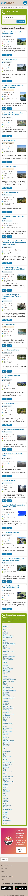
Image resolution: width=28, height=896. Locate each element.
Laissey (5, 718)
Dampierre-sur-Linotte (8, 681)
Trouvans (5, 801)
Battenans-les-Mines (8, 636)
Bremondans (6, 650)
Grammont (6, 703)
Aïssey (4, 629)
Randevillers (6, 767)
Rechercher (21, 21)
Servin (4, 789)
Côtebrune (6, 665)
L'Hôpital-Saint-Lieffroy (8, 714)
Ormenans (6, 750)
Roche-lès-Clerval (7, 772)
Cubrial (5, 673)
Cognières (5, 664)
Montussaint (6, 745)
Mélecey (5, 736)
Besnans (5, 639)
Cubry (4, 675)
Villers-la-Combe (7, 820)
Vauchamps (6, 806)
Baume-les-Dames (7, 637)
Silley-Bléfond (6, 790)
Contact (3, 879)
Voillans (5, 823)
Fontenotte (6, 692)
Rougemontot (6, 778)
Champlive (5, 654)
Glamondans (6, 695)
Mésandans (6, 737)
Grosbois (5, 704)
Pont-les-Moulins (7, 762)
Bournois (5, 645)
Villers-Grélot (6, 819)
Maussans (5, 734)
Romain (5, 775)
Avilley (4, 634)
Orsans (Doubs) (7, 751)
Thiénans (5, 797)
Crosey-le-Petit (6, 672)
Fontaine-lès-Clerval (8, 687)
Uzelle (4, 803)
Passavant (5, 759)
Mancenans (6, 733)
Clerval (5, 662)
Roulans (5, 779)
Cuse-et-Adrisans (7, 678)
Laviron (5, 725)
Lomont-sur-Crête (7, 728)
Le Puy (4, 726)
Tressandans (6, 800)
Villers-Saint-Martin (8, 822)
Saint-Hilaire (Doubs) (8, 783)
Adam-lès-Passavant (8, 628)
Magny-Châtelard (7, 731)
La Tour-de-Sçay (7, 717)
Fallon (4, 684)
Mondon (5, 739)
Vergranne (5, 814)
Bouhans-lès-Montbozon (9, 643)
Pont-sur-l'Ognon (7, 764)
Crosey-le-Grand (7, 670)
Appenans (5, 632)
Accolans (5, 626)
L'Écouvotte (6, 712)
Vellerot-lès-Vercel (7, 809)
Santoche (5, 786)
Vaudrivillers (6, 808)
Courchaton (6, 667)
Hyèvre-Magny (6, 709)
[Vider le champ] (20, 17)
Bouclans (5, 642)
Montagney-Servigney (8, 740)
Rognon (5, 773)
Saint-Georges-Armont (8, 781)
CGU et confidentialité (6, 866)
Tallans (5, 794)
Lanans (5, 720)
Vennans (5, 812)
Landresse (5, 722)
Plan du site (4, 868)
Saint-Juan (5, 784)
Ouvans (5, 758)
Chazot (5, 661)
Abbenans (5, 625)
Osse (4, 754)
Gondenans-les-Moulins (9, 697)
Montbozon (6, 742)
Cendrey (5, 653)
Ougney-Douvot (7, 756)
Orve (4, 753)
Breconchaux (6, 648)
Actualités (3, 874)
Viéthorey (5, 817)
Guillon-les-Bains (7, 706)
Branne (5, 646)
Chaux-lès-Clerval (7, 657)
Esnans (5, 682)
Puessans (5, 765)
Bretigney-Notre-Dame (8, 651)
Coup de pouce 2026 (7, 876)
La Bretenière (6, 715)
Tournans (5, 798)
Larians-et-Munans (7, 723)
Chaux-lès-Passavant (8, 659)
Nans (4, 747)
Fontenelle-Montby (8, 689)
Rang (4, 769)
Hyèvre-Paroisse (7, 711)
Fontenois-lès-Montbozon (9, 690)
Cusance (5, 676)
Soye (4, 792)
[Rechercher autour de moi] (23, 17)
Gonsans (5, 700)
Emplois (3, 871)
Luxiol (4, 729)
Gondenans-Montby (8, 698)
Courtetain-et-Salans (8, 668)
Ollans (4, 748)
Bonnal (5, 640)
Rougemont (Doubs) (8, 776)
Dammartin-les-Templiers (9, 679)
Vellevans (5, 811)
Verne (4, 815)
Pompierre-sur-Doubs (8, 761)
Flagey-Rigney (6, 686)
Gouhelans (6, 701)
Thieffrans (5, 795)
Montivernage (6, 743)
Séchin (4, 787)
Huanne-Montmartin (8, 708)
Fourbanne (6, 693)
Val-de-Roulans (7, 804)
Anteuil (5, 631)
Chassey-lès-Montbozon (9, 656)
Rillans (4, 770)
